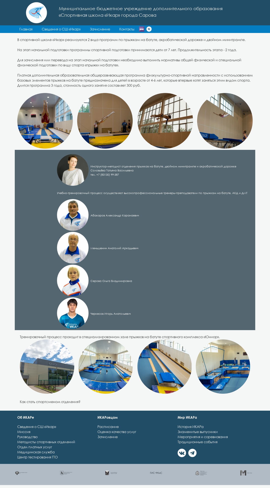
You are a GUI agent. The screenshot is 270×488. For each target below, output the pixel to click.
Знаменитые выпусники (198, 432)
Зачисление (107, 437)
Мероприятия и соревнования (203, 437)
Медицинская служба (36, 452)
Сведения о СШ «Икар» (36, 427)
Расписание (108, 427)
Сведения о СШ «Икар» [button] (61, 29)
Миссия (23, 432)
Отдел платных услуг (34, 447)
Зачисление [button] (100, 29)
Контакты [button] (126, 29)
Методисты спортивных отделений (46, 442)
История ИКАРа (191, 427)
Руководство (27, 437)
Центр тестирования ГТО (37, 457)
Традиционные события (197, 442)
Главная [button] (25, 29)
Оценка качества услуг (116, 432)
